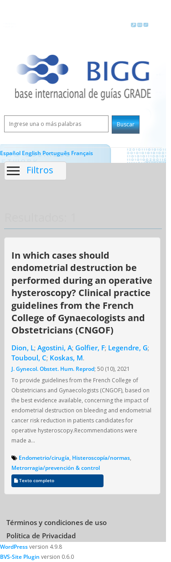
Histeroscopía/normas (101, 458)
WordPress (14, 547)
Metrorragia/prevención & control (55, 468)
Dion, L (22, 347)
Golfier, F (90, 347)
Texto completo (34, 481)
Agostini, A (54, 347)
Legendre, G (128, 347)
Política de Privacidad (41, 535)
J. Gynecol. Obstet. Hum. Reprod (52, 369)
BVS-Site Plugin (20, 557)
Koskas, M (66, 357)
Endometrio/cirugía (44, 458)
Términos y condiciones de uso (56, 522)
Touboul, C (29, 357)
